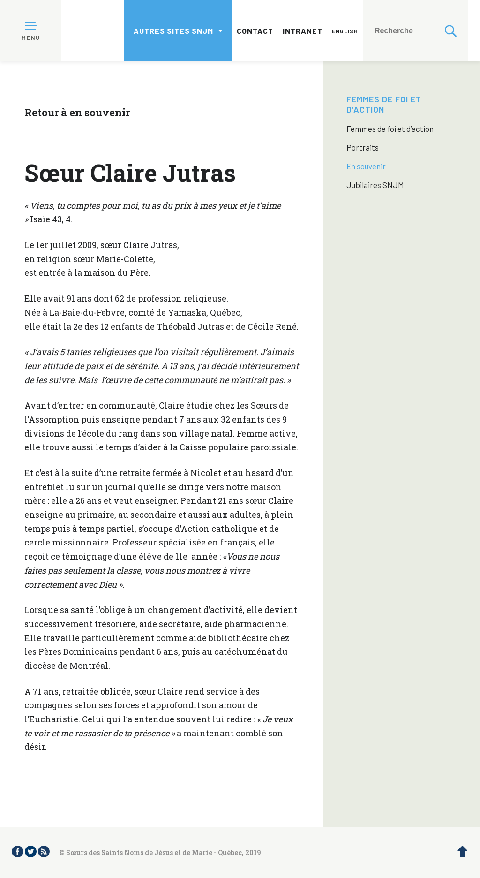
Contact (255, 30)
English (345, 31)
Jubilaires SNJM (375, 184)
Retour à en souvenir (77, 112)
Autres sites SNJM (173, 30)
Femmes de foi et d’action (383, 104)
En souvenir (366, 166)
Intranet (302, 30)
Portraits (362, 147)
